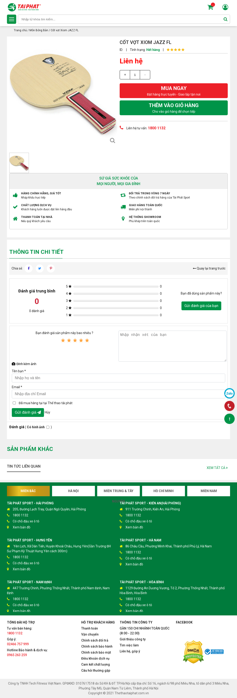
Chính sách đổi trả (94, 640)
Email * (17, 387)
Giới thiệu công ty (133, 639)
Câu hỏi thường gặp (95, 670)
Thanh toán (89, 628)
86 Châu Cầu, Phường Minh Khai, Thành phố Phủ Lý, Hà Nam (166, 546)
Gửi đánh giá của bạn (201, 306)
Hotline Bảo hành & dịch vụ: (27, 652)
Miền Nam (209, 491)
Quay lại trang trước (209, 268)
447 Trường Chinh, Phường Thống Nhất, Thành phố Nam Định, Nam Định (58, 590)
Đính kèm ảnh (24, 364)
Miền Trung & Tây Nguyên (118, 492)
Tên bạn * (19, 371)
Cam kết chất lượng (95, 664)
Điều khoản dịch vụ (95, 658)
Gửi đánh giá (28, 412)
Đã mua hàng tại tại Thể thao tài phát (45, 403)
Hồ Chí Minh (163, 491)
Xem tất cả (217, 467)
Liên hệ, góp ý (130, 651)
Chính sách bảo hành (96, 646)
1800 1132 (17, 515)
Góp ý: (18, 641)
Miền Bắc (28, 491)
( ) (30, 427)
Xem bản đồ (18, 527)
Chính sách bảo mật (96, 652)
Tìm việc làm (129, 645)
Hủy (47, 412)
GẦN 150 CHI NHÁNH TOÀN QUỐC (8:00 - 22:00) (144, 631)
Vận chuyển (90, 634)
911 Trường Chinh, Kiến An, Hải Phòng (150, 509)
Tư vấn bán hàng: (19, 631)
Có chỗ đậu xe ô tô (23, 521)
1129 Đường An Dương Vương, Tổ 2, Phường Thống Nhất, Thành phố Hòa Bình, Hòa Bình (172, 590)
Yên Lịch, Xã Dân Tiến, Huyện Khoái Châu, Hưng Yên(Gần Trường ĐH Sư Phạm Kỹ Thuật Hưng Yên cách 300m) (59, 548)
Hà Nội (73, 491)
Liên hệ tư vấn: (142, 127)
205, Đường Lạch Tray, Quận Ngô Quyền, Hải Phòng (46, 509)
